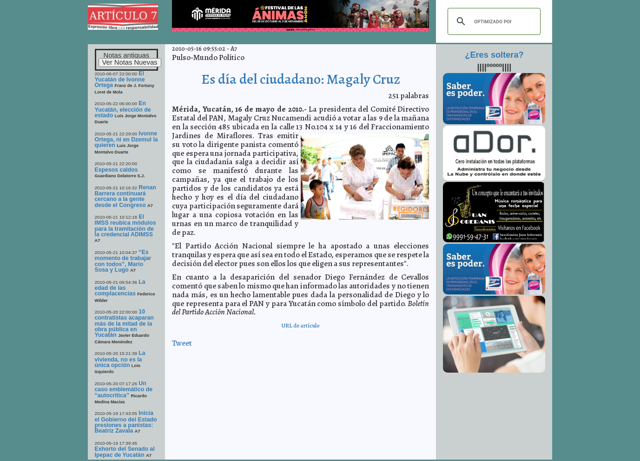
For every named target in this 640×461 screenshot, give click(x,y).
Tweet (182, 343)
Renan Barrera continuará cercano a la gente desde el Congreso (125, 196)
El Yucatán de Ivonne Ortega (120, 79)
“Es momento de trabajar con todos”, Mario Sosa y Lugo (123, 261)
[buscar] (492, 21)
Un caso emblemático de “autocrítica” (124, 389)
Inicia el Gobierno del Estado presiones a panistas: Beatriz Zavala (126, 422)
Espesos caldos (116, 170)
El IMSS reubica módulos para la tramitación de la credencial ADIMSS (125, 226)
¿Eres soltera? (494, 55)
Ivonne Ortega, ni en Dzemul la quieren (126, 139)
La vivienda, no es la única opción (120, 359)
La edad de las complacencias (120, 288)
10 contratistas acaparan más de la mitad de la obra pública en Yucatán (124, 323)
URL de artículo (300, 325)
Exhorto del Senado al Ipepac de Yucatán (125, 452)
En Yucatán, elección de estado (123, 109)
